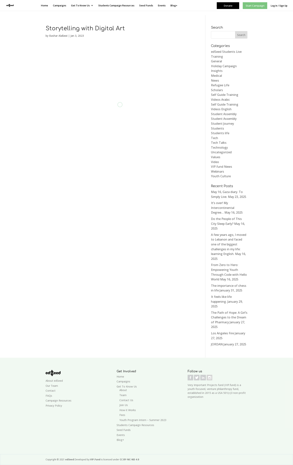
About (123, 390)
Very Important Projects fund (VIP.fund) (212, 385)
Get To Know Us (80, 5)
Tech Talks (218, 143)
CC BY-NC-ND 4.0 (129, 459)
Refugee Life (220, 85)
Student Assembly (224, 114)
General (216, 61)
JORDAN (217, 344)
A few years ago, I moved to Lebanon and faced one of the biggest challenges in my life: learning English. (228, 244)
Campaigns (59, 5)
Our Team (52, 386)
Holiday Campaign (224, 66)
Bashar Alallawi (58, 35)
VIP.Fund (95, 459)
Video (215, 162)
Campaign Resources (58, 400)
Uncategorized (221, 152)
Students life (220, 133)
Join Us (123, 405)
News (215, 80)
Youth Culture (221, 176)
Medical (216, 76)
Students (217, 128)
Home (44, 5)
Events (162, 5)
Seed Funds (146, 5)
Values (215, 157)
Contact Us (126, 400)
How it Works (127, 410)
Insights (217, 71)
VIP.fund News (221, 167)
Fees (122, 415)
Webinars (217, 171)
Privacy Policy (54, 405)
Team (123, 395)
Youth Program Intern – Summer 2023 (142, 420)
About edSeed (54, 380)
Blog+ (173, 5)
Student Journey (222, 123)
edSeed (70, 459)
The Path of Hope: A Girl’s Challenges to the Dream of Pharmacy (229, 317)
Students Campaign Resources (116, 5)
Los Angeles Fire (222, 333)
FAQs (49, 395)
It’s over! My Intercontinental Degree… (222, 208)
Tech (214, 138)
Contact (50, 390)
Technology (219, 147)
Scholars (217, 90)
